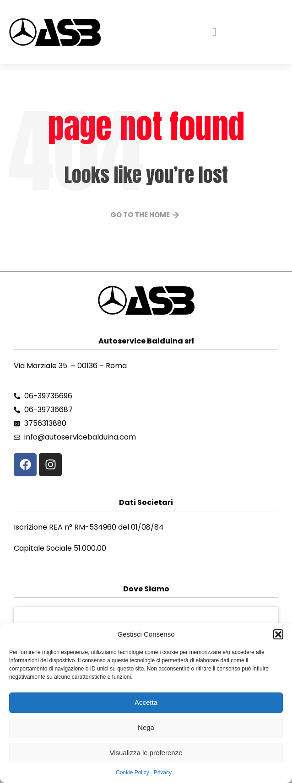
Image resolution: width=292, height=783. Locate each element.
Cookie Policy (132, 772)
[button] (278, 634)
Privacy (163, 772)
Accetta (146, 702)
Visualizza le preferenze (146, 752)
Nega (146, 727)
